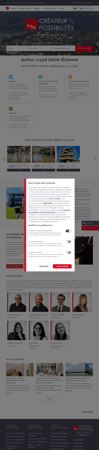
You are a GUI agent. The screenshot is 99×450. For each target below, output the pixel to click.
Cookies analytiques (45, 243)
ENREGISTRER (43, 266)
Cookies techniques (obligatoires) (45, 233)
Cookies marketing (45, 254)
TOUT (62, 266)
